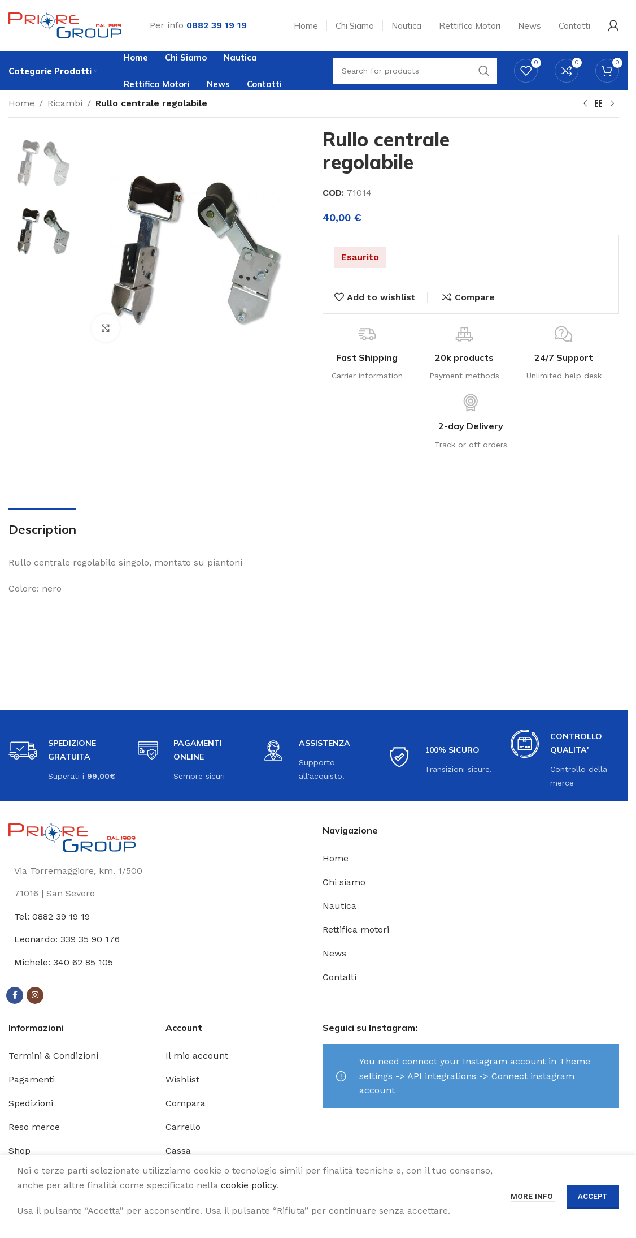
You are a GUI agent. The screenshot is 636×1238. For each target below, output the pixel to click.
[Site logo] (64, 24)
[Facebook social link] (14, 995)
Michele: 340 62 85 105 (63, 962)
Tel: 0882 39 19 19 (52, 916)
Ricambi (64, 103)
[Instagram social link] (35, 995)
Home (21, 103)
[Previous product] (585, 104)
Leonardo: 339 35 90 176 (67, 939)
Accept (593, 1196)
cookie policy (248, 1185)
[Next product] (612, 104)
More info (533, 1196)
